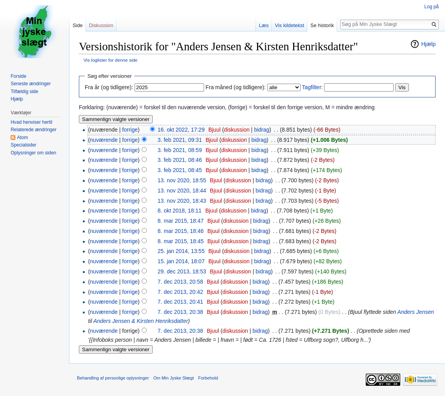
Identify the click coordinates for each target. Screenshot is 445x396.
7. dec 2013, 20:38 (180, 312)
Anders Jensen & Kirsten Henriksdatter (140, 321)
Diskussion (101, 25)
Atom (22, 137)
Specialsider (23, 145)
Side (78, 25)
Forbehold (208, 378)
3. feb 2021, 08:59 (180, 150)
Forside (18, 76)
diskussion (237, 129)
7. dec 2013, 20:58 (180, 282)
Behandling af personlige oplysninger (113, 378)
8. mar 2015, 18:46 (181, 231)
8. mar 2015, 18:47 (181, 221)
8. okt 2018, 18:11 (180, 210)
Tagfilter (311, 87)
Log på (431, 6)
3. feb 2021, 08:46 (180, 160)
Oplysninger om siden (33, 153)
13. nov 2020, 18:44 (182, 190)
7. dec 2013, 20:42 (180, 292)
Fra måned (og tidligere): (236, 87)
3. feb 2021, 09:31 (180, 140)
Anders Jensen (415, 312)
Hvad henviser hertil (31, 122)
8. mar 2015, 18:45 (181, 241)
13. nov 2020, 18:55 (182, 180)
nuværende (104, 140)
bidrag (261, 129)
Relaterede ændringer (34, 129)
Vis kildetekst (289, 25)
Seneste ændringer (31, 83)
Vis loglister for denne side (111, 59)
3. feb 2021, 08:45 (180, 170)
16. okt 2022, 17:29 (181, 129)
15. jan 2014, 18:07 (181, 261)
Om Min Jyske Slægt (173, 378)
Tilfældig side (24, 91)
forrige (130, 129)
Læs (264, 25)
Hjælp (428, 44)
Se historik (322, 25)
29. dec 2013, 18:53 (182, 271)
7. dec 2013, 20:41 (180, 302)
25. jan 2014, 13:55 (181, 251)
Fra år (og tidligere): (109, 87)
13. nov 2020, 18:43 (182, 201)
